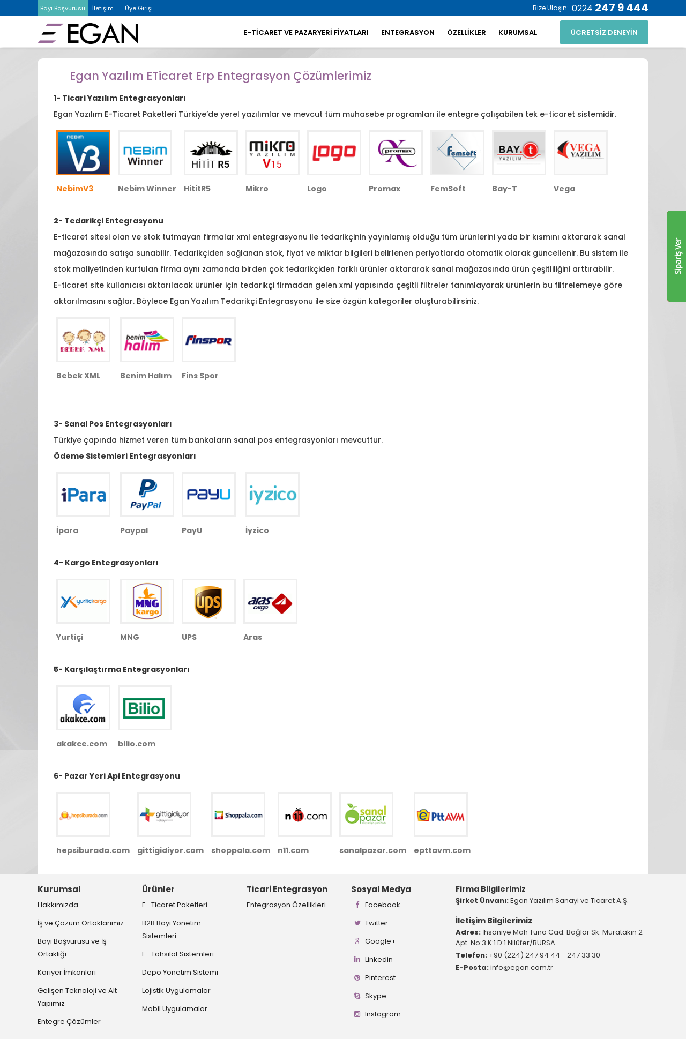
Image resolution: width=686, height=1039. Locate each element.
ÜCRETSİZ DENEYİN (604, 32)
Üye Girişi (139, 8)
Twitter (369, 923)
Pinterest (373, 978)
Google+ (373, 941)
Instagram (376, 1014)
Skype (368, 996)
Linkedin (372, 959)
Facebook (375, 905)
